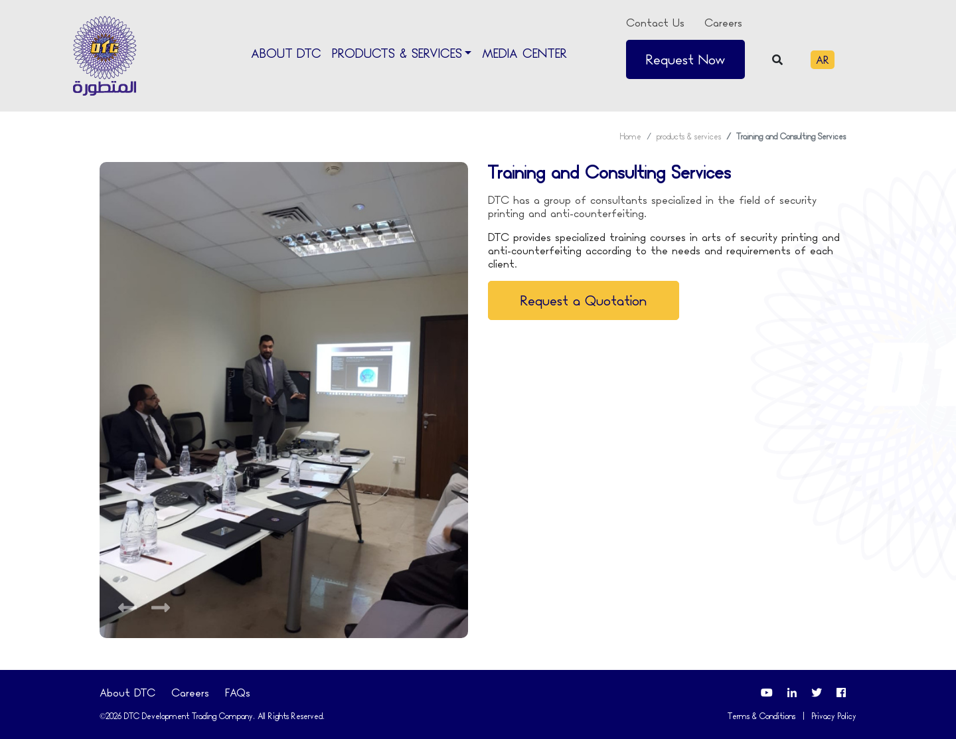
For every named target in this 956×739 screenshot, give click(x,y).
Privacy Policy (834, 716)
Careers (723, 22)
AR (822, 59)
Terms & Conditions (761, 716)
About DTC (286, 53)
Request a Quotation (583, 300)
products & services (689, 136)
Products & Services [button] (397, 53)
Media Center (524, 53)
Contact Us (655, 22)
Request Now (685, 59)
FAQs (237, 692)
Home (630, 136)
